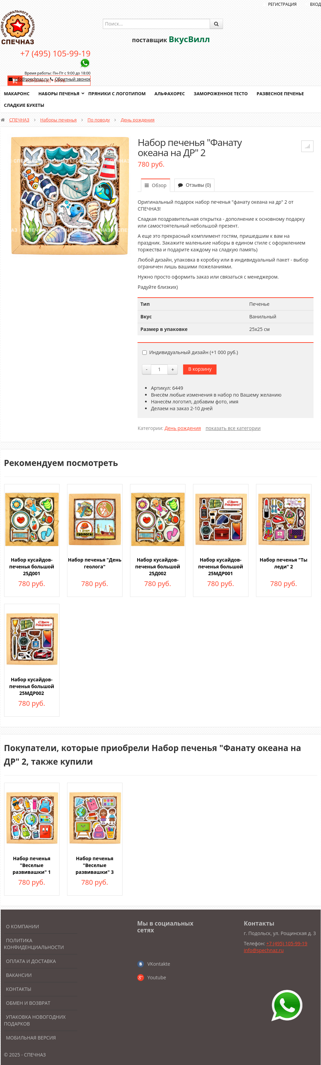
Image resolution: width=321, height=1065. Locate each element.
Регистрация (282, 4)
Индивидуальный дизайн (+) (190, 352)
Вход (315, 4)
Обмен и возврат (28, 1003)
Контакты (18, 989)
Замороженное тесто (222, 93)
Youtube (156, 977)
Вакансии (19, 975)
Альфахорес (170, 93)
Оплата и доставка (31, 961)
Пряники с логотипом (118, 93)
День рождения (138, 120)
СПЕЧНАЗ (19, 120)
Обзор (155, 185)
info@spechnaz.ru (31, 79)
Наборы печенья (59, 93)
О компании (22, 926)
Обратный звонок (73, 79)
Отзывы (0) (194, 185)
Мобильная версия (31, 1037)
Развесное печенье (282, 93)
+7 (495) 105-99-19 (55, 53)
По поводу (98, 120)
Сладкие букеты (24, 105)
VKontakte (158, 964)
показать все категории (233, 428)
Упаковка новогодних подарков (35, 1020)
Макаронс (17, 93)
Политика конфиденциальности (34, 943)
